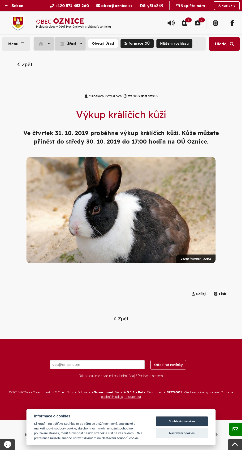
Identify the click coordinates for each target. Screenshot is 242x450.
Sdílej (199, 294)
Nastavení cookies (182, 433)
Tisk (220, 294)
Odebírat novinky (168, 365)
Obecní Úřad (103, 43)
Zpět (24, 64)
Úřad (67, 43)
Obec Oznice (67, 392)
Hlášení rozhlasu (174, 43)
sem (159, 376)
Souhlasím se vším (182, 421)
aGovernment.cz (42, 392)
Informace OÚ (137, 43)
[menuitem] (44, 43)
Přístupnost (133, 397)
